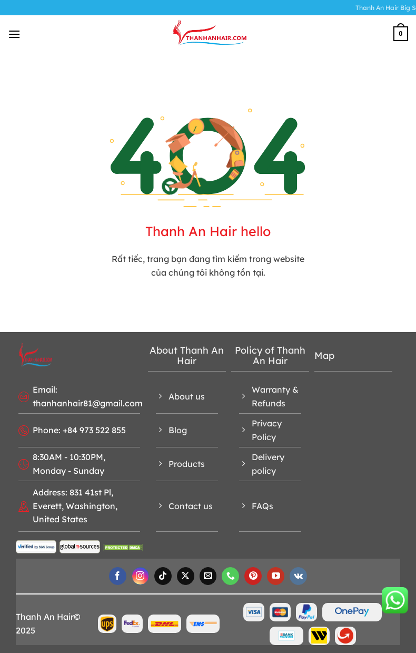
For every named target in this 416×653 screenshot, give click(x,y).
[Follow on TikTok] (163, 576)
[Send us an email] (208, 576)
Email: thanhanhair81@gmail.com (88, 396)
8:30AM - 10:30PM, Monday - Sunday (69, 464)
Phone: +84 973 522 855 (79, 430)
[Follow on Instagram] (140, 576)
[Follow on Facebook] (117, 576)
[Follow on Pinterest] (253, 576)
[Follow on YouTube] (275, 576)
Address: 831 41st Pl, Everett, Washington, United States (75, 505)
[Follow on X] (185, 576)
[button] (14, 34)
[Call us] (230, 576)
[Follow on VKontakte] (298, 576)
